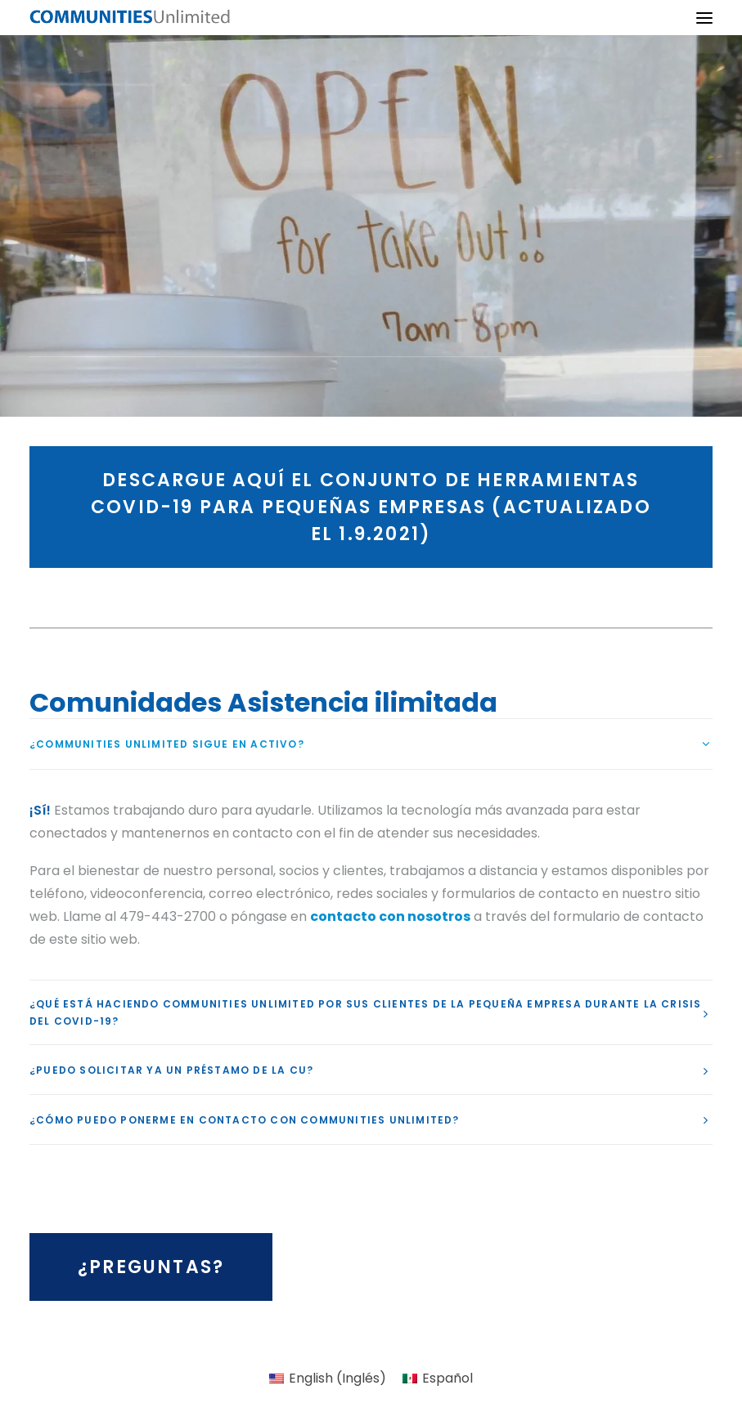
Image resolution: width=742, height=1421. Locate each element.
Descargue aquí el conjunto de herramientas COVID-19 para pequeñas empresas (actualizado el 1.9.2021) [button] (374, 507)
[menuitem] (327, 1378)
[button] (704, 17)
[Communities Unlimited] (130, 17)
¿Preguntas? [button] (151, 1267)
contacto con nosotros (390, 916)
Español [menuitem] (447, 1378)
